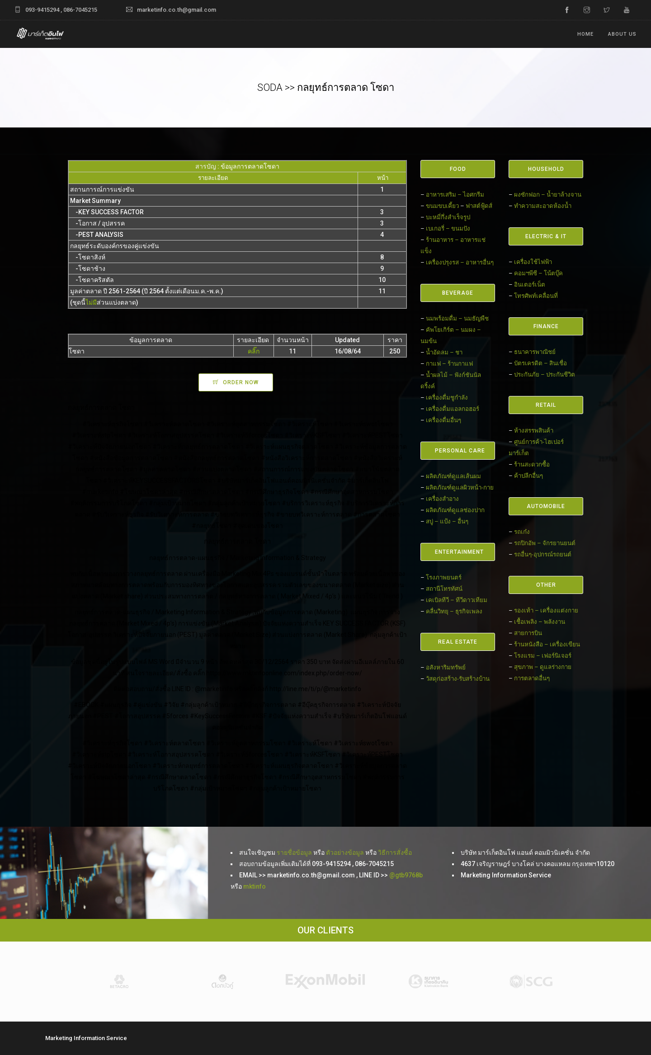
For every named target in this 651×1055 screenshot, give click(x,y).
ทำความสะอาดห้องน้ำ (542, 206)
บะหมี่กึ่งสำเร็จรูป (448, 217)
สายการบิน (528, 633)
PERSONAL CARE (460, 450)
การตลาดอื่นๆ (532, 678)
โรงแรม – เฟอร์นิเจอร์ (542, 655)
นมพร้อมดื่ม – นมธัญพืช (457, 318)
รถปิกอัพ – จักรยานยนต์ (545, 543)
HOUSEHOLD (546, 169)
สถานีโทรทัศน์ (444, 588)
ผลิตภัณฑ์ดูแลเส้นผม (453, 476)
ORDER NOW (241, 382)
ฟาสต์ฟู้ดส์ (479, 206)
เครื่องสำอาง (442, 498)
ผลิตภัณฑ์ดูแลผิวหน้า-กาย (460, 487)
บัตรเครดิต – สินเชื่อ (540, 363)
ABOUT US (622, 34)
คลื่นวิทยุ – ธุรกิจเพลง (454, 611)
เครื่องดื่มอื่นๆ (443, 420)
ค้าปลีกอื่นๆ (528, 475)
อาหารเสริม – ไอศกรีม (455, 194)
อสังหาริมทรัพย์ (446, 667)
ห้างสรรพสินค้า (533, 430)
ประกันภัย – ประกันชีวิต (544, 374)
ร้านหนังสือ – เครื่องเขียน (547, 644)
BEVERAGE (457, 293)
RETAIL (546, 405)
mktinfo (254, 886)
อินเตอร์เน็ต (529, 284)
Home (585, 34)
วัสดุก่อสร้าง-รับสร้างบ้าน (458, 678)
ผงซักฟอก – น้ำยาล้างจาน (547, 194)
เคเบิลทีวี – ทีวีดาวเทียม (456, 600)
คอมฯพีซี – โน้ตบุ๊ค (538, 273)
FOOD (458, 169)
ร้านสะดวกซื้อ (532, 464)
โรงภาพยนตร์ (444, 577)
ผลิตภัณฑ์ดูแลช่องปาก (455, 510)
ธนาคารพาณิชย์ (535, 352)
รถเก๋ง (522, 531)
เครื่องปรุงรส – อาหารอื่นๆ (460, 262)
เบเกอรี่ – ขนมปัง (448, 228)
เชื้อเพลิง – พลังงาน (539, 621)
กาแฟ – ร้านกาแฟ (449, 363)
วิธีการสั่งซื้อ (395, 852)
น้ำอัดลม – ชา (444, 352)
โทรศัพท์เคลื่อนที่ (536, 295)
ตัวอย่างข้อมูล (345, 852)
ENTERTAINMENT (459, 552)
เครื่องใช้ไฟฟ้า (533, 262)
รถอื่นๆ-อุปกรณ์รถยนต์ (542, 554)
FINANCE (546, 326)
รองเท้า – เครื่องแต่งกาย (546, 610)
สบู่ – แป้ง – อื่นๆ (447, 521)
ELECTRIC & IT (545, 236)
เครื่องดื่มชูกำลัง (447, 397)
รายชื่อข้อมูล (293, 852)
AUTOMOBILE (546, 506)
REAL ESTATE (457, 642)
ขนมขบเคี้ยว (442, 206)
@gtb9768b (406, 875)
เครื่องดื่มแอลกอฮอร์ (452, 408)
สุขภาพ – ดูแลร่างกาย (542, 667)
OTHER (546, 585)
